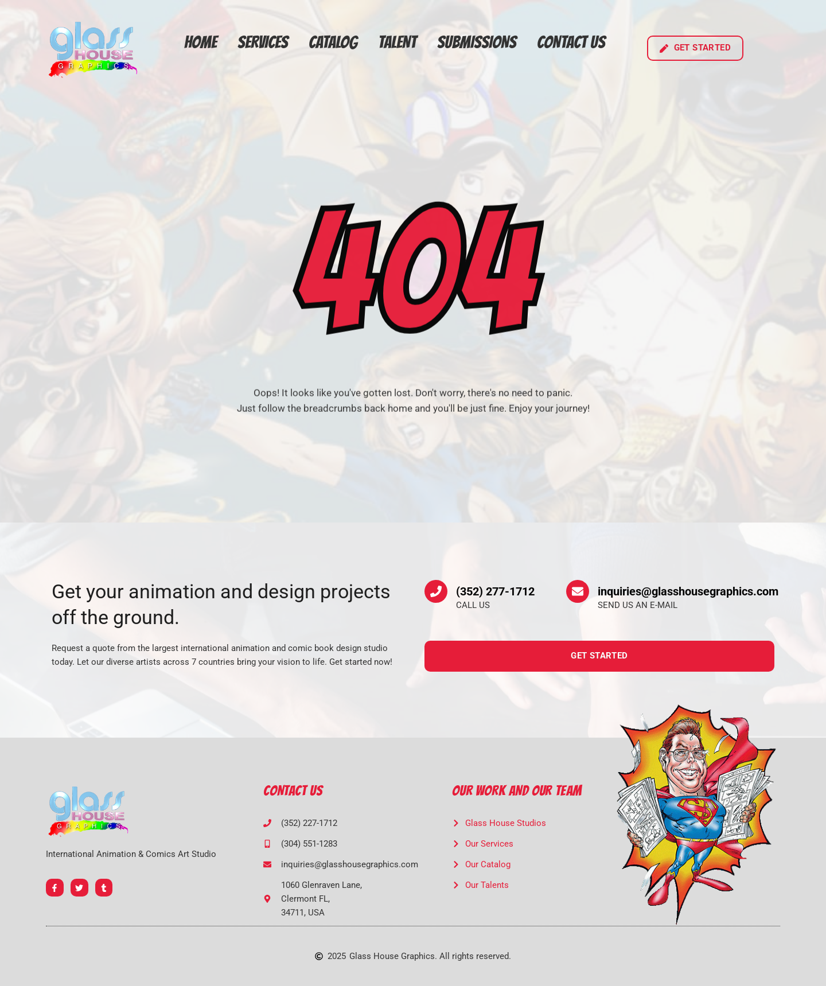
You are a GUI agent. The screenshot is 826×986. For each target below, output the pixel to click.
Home (200, 42)
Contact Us (571, 42)
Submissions (476, 42)
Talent (397, 42)
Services (262, 42)
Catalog (333, 42)
